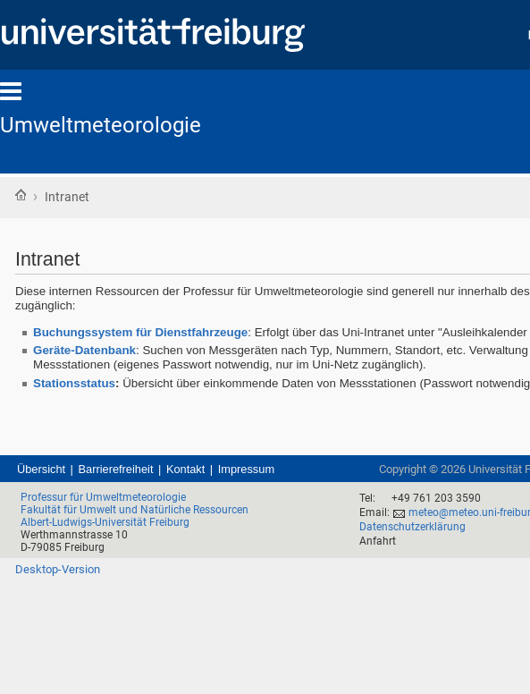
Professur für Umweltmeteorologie (103, 497)
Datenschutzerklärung (412, 526)
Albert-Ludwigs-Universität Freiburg (105, 522)
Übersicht (41, 469)
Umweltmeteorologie (100, 125)
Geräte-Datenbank (84, 350)
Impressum (246, 469)
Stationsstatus (74, 383)
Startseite (20, 195)
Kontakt (185, 469)
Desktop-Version (57, 569)
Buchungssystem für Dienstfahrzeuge (140, 332)
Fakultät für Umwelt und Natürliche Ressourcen (134, 510)
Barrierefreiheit (116, 469)
